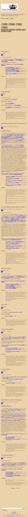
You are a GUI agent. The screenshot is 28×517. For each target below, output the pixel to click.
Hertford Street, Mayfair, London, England (15, 134)
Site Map (23, 29)
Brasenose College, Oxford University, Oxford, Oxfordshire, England (12, 146)
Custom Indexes (12, 29)
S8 (6, 450)
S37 (6, 202)
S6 (6, 78)
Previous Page (3, 31)
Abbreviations (18, 29)
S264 (7, 261)
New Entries (3, 29)
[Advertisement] (14, 42)
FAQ (7, 29)
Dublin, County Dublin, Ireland (15, 312)
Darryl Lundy (14, 512)
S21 (6, 362)
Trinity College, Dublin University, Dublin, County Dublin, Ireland (13, 420)
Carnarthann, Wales (14, 218)
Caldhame (14, 99)
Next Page (9, 31)
